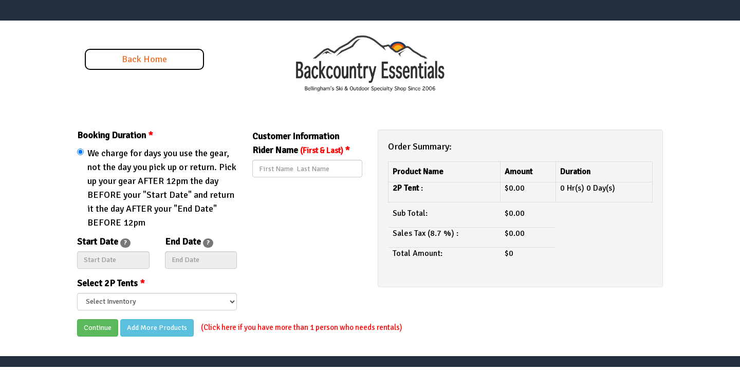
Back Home (144, 59)
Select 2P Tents (111, 283)
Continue (98, 327)
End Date (189, 242)
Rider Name (301, 150)
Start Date (104, 242)
